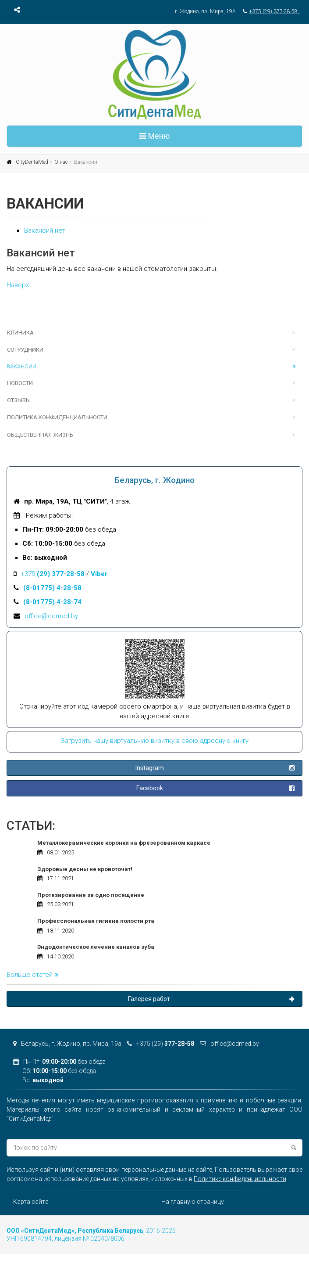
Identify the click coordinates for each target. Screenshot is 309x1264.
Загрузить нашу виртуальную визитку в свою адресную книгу (154, 741)
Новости (20, 383)
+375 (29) (160, 1043)
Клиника (20, 332)
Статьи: (31, 825)
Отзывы (19, 400)
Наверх (18, 285)
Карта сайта (31, 1201)
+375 (53, 574)
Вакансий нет (44, 230)
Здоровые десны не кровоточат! (84, 869)
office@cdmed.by (51, 616)
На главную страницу (192, 1201)
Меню (154, 135)
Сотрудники (25, 349)
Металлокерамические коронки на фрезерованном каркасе (123, 842)
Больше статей (33, 975)
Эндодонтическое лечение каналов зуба (95, 946)
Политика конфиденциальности (57, 417)
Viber (99, 574)
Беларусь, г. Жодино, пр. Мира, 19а (67, 1043)
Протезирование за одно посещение (90, 895)
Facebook (215, 788)
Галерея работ (211, 998)
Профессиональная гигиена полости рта (95, 921)
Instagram (214, 767)
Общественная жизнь (40, 435)
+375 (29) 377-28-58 (274, 11)
